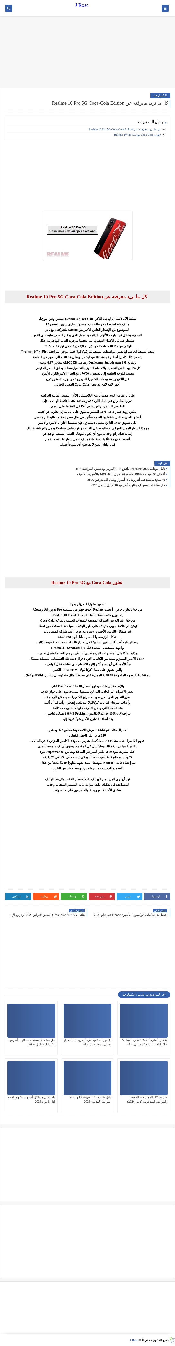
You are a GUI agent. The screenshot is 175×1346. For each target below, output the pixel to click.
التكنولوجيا (160, 95)
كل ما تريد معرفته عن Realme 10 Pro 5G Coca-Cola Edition (125, 129)
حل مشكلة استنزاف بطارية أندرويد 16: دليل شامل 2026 (128, 485)
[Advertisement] (87, 53)
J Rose (81, 5)
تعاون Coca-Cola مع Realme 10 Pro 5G (137, 134)
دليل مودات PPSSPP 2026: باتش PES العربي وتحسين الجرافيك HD (120, 469)
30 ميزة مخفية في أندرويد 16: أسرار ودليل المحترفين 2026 (126, 480)
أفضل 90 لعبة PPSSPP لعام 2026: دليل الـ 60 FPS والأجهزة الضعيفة (121, 474)
